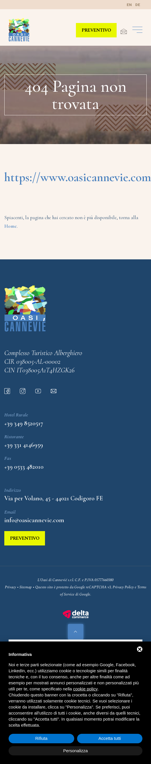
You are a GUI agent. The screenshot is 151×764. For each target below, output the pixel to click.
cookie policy (85, 688)
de (137, 5)
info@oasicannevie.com (34, 520)
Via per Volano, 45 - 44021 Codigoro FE (53, 498)
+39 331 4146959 (23, 445)
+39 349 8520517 (23, 423)
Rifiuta (41, 738)
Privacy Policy (123, 587)
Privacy (10, 587)
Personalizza (75, 750)
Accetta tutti (110, 738)
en (129, 5)
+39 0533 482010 (24, 466)
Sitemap (25, 587)
